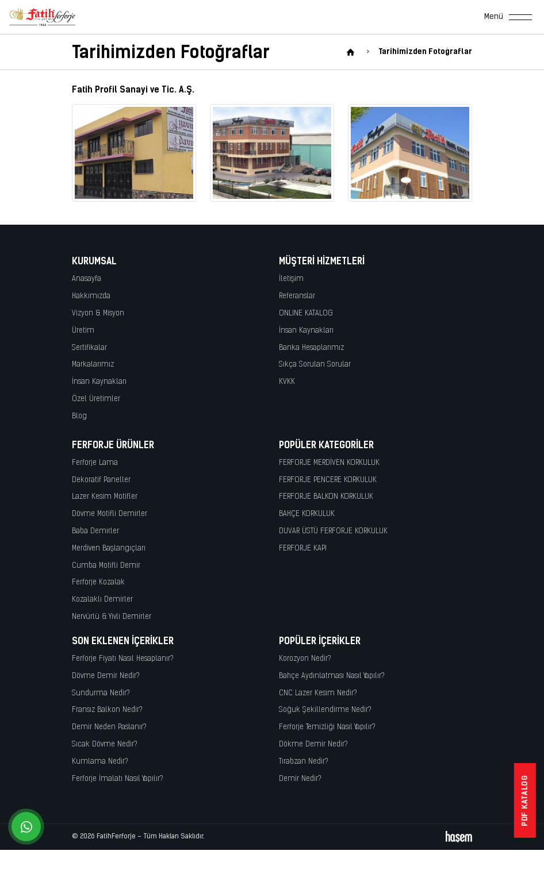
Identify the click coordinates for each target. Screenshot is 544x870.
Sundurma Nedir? (101, 693)
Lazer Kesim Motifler (104, 496)
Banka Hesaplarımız (311, 348)
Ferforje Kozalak (98, 582)
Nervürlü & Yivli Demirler (111, 617)
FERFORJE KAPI (303, 548)
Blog (79, 416)
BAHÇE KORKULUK (307, 514)
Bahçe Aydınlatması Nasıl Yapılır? (332, 676)
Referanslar (297, 296)
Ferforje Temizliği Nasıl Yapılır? (327, 727)
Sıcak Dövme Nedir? (104, 744)
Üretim (83, 330)
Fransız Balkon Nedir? (107, 710)
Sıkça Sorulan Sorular (315, 364)
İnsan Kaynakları (99, 382)
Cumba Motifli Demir (106, 565)
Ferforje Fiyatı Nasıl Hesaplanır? (123, 659)
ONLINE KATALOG (306, 313)
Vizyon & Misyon (98, 313)
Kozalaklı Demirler (102, 599)
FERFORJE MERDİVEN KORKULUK (329, 463)
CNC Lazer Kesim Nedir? (318, 693)
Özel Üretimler (96, 399)
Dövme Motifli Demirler (109, 514)
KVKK (287, 382)
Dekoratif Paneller (101, 480)
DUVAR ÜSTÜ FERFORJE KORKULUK (333, 531)
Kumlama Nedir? (100, 761)
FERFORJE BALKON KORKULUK (326, 496)
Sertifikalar (89, 348)
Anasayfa (86, 279)
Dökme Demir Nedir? (313, 744)
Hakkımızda (91, 296)
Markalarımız (93, 364)
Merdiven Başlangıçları (108, 548)
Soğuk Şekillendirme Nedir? (325, 710)
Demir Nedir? (300, 779)
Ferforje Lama (95, 463)
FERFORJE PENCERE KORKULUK (328, 480)
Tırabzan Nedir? (303, 761)
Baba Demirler (95, 531)
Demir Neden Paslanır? (109, 727)
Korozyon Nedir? (305, 659)
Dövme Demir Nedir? (106, 676)
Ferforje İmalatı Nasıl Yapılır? (117, 779)
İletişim (291, 279)
